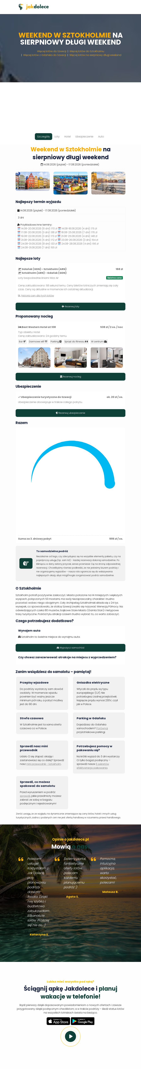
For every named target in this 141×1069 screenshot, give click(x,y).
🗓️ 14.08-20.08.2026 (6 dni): (37, 228)
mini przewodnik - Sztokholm (43, 764)
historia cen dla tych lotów (37, 295)
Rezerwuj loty (70, 306)
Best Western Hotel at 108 (39, 327)
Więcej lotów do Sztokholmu (87, 51)
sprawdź (25, 796)
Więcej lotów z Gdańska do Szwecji (44, 55)
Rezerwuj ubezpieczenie (70, 413)
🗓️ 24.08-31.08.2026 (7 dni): (37, 247)
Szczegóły (43, 136)
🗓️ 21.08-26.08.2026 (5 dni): (37, 240)
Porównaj (102, 728)
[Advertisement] (70, 104)
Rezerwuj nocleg (70, 376)
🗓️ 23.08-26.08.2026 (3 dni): (78, 240)
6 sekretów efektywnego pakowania (93, 766)
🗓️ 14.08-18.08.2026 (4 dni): (77, 228)
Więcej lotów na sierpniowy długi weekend (95, 55)
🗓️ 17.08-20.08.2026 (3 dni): (37, 232)
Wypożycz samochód (70, 647)
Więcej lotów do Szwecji (51, 51)
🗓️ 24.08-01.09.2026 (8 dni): (37, 243)
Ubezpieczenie (84, 136)
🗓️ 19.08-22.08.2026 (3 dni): (37, 236)
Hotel (67, 136)
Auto (101, 136)
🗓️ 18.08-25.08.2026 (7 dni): (77, 232)
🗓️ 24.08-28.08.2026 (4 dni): (78, 243)
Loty (57, 136)
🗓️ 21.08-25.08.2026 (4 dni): (77, 236)
